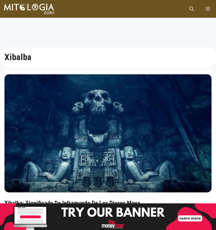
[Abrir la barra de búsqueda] (191, 9)
